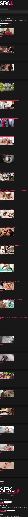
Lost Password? (5, 503)
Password (1, 502)
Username (1, 501)
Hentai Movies (2, 483)
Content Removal (14, 493)
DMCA (9, 493)
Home (3, 10)
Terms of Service (2, 493)
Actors (3, 14)
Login (1, 503)
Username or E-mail (3, 510)
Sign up (9, 516)
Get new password (2, 511)
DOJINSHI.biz (2, 484)
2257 (7, 493)
